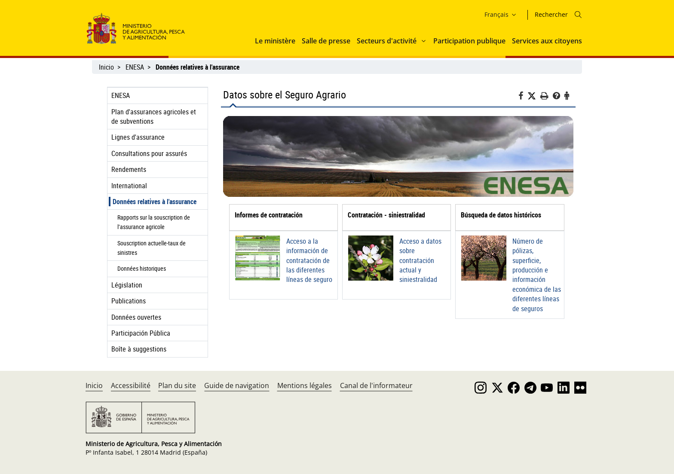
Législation (126, 285)
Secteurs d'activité (387, 41)
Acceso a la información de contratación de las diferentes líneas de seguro (309, 260)
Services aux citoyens (547, 41)
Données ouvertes (136, 317)
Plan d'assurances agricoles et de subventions (153, 116)
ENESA (135, 67)
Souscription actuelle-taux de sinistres (151, 248)
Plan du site (177, 385)
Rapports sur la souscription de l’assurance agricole (153, 222)
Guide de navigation (236, 385)
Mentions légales (304, 385)
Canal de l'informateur (376, 385)
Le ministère (275, 41)
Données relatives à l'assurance (154, 201)
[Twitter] (533, 96)
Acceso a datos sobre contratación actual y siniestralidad (420, 260)
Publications (128, 301)
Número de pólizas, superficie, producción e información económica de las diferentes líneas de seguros (536, 274)
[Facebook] (522, 97)
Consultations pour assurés (149, 153)
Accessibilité (130, 385)
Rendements (128, 169)
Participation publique (469, 41)
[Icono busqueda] (578, 14)
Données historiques (141, 268)
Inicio (106, 67)
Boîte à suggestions (138, 349)
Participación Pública (140, 333)
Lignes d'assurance (138, 137)
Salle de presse (326, 41)
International (129, 185)
